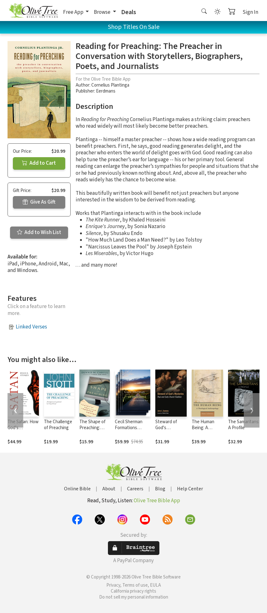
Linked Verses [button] (31, 327)
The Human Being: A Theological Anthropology (205, 430)
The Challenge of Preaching (58, 424)
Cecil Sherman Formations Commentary (128, 427)
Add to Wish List (39, 232)
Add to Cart (39, 163)
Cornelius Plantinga (110, 85)
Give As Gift (39, 202)
